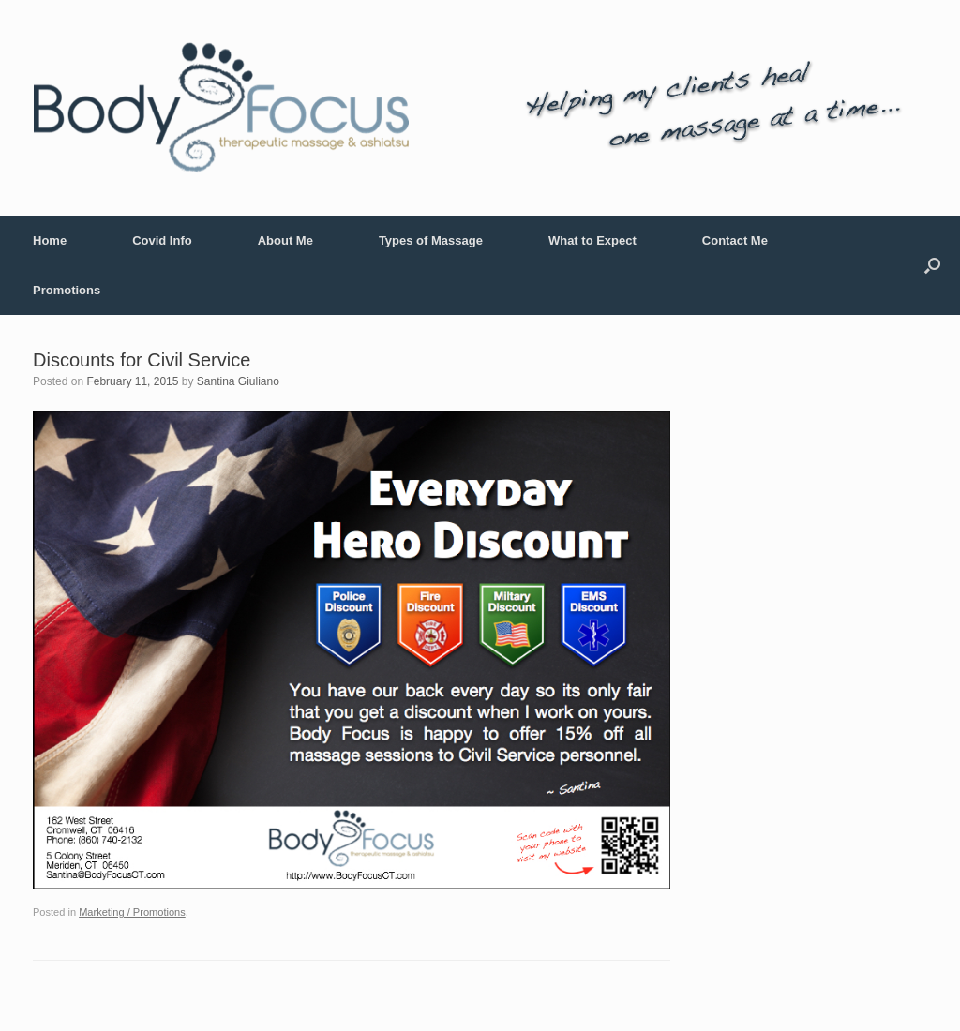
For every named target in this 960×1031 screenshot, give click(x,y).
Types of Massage (431, 240)
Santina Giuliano (238, 381)
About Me (285, 240)
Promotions (66, 290)
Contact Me (735, 240)
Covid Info (162, 240)
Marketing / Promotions (132, 912)
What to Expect (592, 240)
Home (50, 240)
